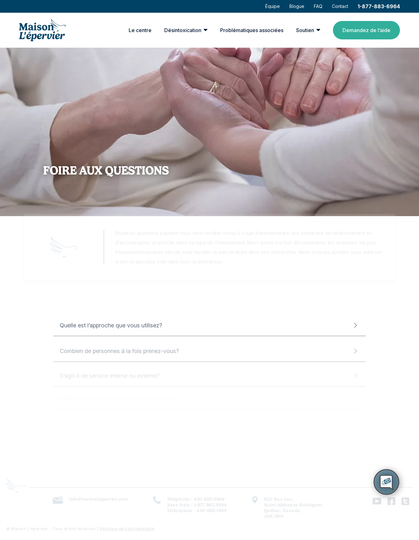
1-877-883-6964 (379, 6)
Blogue (296, 6)
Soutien (305, 30)
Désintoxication (182, 30)
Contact (340, 6)
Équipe (272, 6)
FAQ (318, 6)
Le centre (140, 30)
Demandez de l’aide (366, 30)
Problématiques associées (251, 30)
